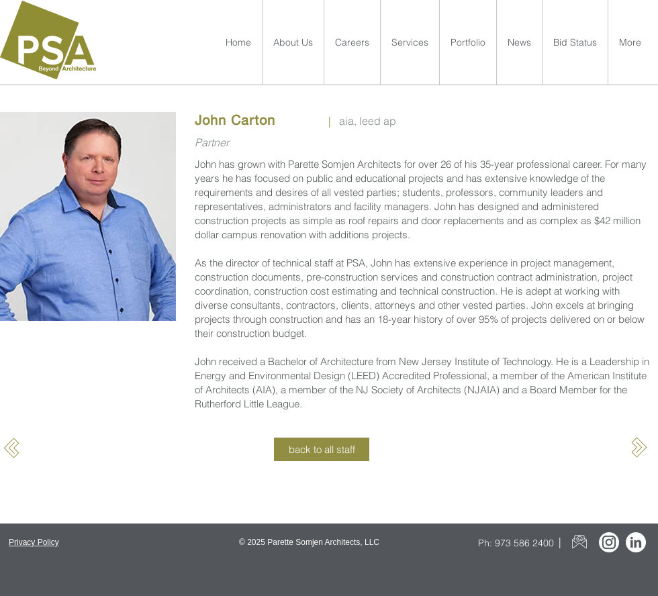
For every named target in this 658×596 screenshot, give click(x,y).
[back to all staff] (321, 449)
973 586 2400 (524, 543)
